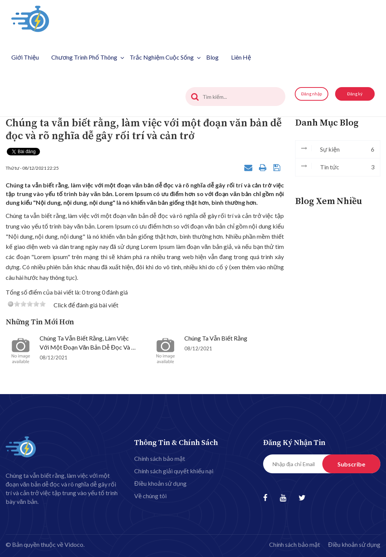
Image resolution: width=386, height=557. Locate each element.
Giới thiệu (25, 57)
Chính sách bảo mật (159, 458)
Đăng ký (355, 93)
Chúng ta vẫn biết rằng (215, 338)
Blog (212, 57)
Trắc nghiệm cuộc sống (165, 57)
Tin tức (337, 167)
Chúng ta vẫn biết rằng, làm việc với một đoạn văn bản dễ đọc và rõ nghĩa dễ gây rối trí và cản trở (89, 347)
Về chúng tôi (150, 495)
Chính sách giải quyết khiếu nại (173, 470)
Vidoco (73, 544)
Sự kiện (337, 149)
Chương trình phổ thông (87, 57)
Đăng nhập (311, 93)
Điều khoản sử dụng (160, 483)
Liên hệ (241, 57)
